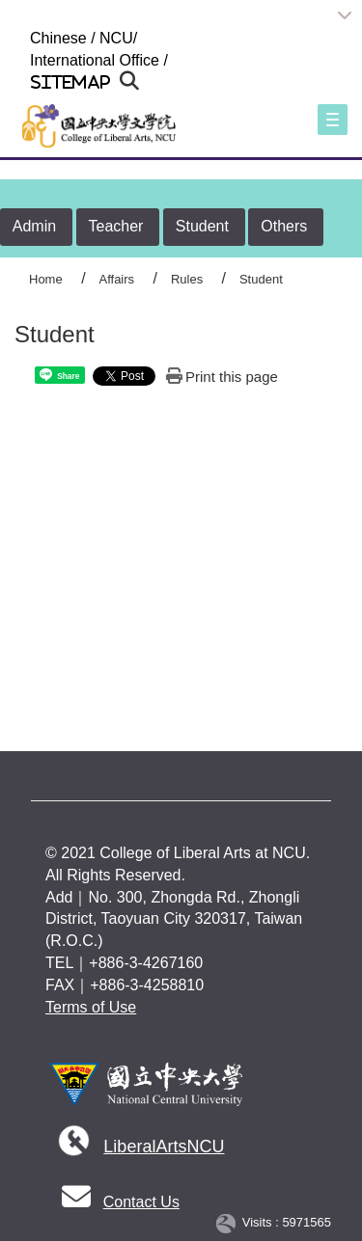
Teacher (116, 226)
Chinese (58, 38)
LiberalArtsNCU (163, 1146)
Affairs (116, 279)
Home (46, 279)
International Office (94, 60)
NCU (116, 38)
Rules (187, 279)
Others (284, 226)
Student (202, 226)
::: (21, 38)
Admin (34, 226)
